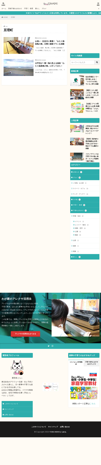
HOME (5, 17)
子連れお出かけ (80, 229)
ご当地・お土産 (80, 200)
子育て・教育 (31, 8)
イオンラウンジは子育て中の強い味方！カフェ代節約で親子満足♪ (92, 162)
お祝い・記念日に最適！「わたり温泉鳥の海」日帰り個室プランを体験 (49, 44)
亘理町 (13, 17)
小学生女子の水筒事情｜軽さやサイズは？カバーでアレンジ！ (92, 132)
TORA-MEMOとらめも (58, 446)
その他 (77, 217)
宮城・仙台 (79, 234)
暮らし (41, 8)
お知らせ (78, 189)
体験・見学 (81, 247)
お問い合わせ (9, 429)
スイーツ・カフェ (81, 206)
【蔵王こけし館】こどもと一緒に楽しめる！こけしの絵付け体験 (92, 94)
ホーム (4, 8)
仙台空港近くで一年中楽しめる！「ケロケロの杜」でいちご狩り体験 (92, 81)
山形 (76, 260)
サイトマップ (9, 423)
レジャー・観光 (82, 244)
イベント (80, 240)
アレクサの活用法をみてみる (25, 348)
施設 (78, 254)
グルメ (48, 8)
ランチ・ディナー (81, 211)
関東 (76, 272)
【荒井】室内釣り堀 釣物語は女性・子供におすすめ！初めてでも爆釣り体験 (92, 147)
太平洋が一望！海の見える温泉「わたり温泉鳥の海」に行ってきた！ (49, 69)
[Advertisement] (84, 36)
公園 (78, 251)
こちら (92, 418)
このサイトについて (12, 418)
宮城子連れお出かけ (16, 8)
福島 (76, 266)
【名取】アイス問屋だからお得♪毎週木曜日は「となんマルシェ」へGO (92, 109)
